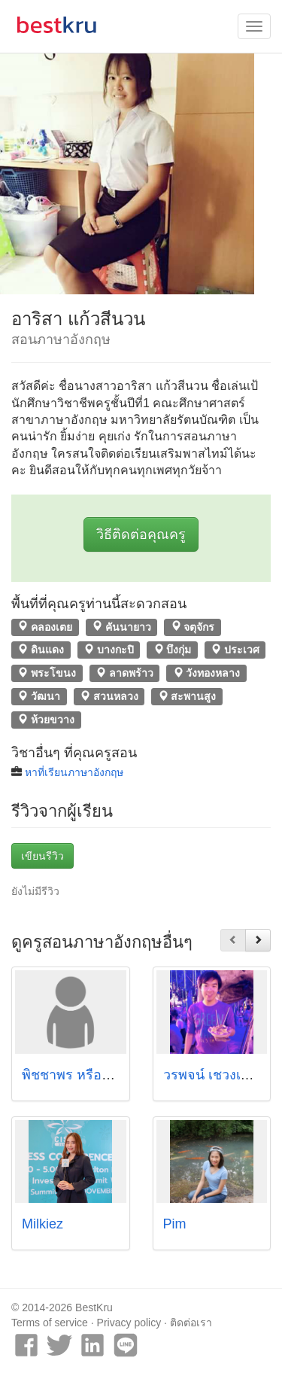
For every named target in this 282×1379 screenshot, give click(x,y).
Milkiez (42, 1223)
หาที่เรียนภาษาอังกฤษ (74, 772)
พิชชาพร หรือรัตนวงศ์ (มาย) (104, 1074)
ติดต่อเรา (191, 1323)
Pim (174, 1223)
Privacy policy (129, 1323)
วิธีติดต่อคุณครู (141, 534)
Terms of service (49, 1323)
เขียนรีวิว (42, 856)
